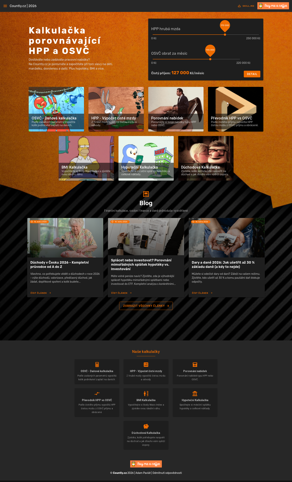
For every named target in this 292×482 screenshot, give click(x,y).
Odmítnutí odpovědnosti (167, 473)
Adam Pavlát (143, 473)
